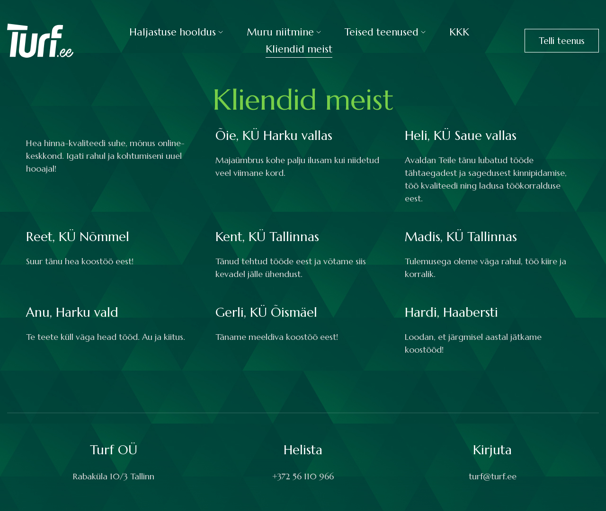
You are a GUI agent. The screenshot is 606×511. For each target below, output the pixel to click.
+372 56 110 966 (303, 476)
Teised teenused (382, 32)
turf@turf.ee (493, 476)
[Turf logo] (40, 40)
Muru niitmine (280, 32)
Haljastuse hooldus (172, 32)
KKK (459, 32)
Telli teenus (562, 40)
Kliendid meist (299, 49)
